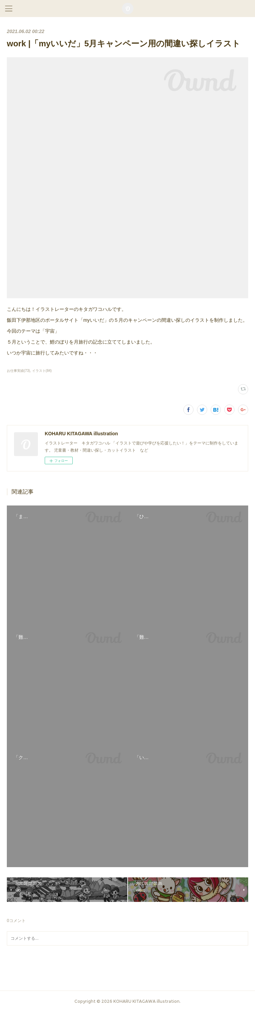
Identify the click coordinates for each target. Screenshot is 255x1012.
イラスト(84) (42, 371)
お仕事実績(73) (18, 371)
